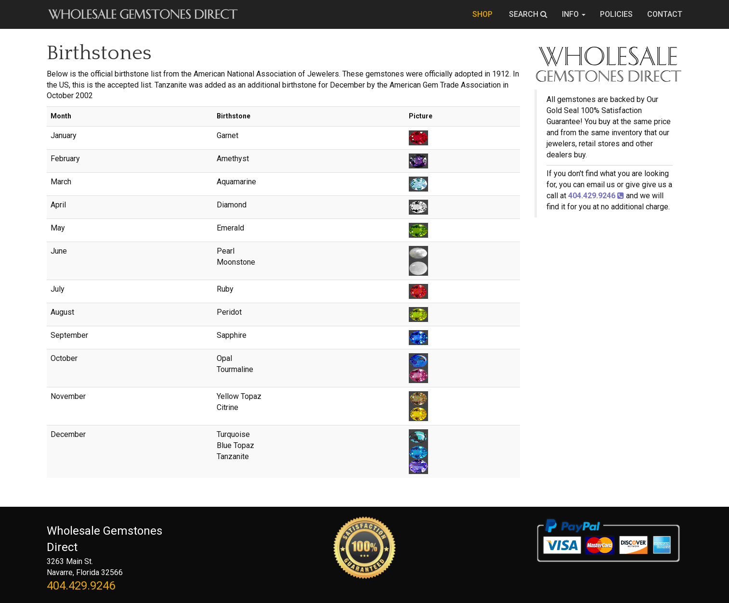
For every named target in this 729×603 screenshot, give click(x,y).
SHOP (483, 14)
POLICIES (616, 14)
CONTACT (664, 14)
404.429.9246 (81, 585)
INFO (574, 14)
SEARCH (528, 14)
